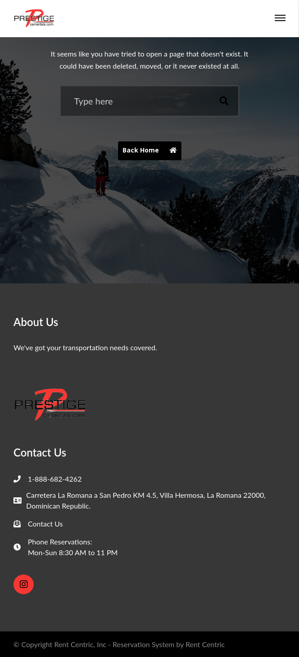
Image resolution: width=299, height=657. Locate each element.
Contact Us (45, 523)
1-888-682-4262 (55, 478)
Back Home (152, 151)
